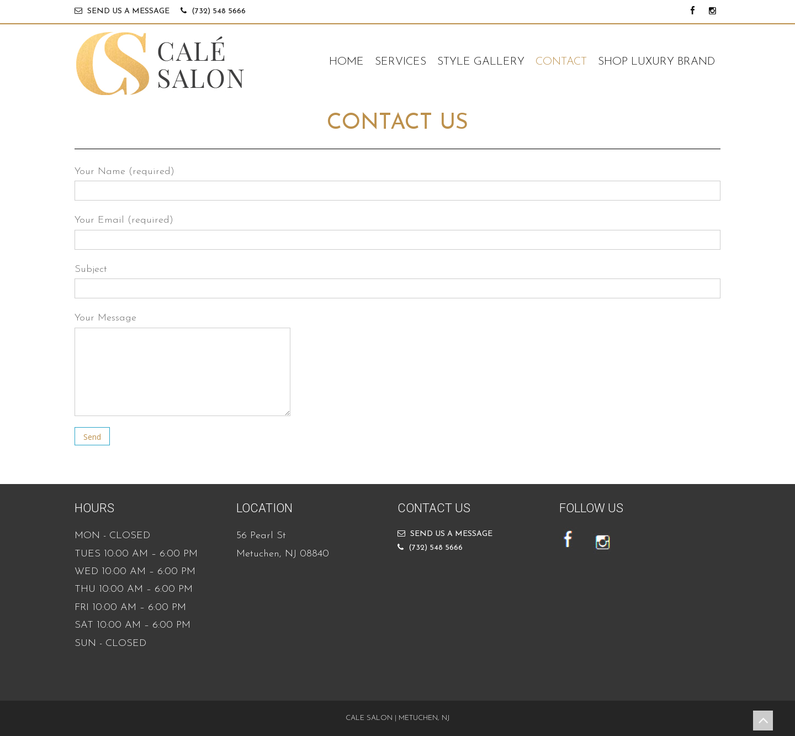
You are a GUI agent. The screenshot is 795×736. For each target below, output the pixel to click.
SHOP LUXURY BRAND (656, 61)
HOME (346, 61)
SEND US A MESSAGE (128, 11)
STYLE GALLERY (480, 61)
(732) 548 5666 (219, 11)
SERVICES (400, 61)
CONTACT (561, 61)
